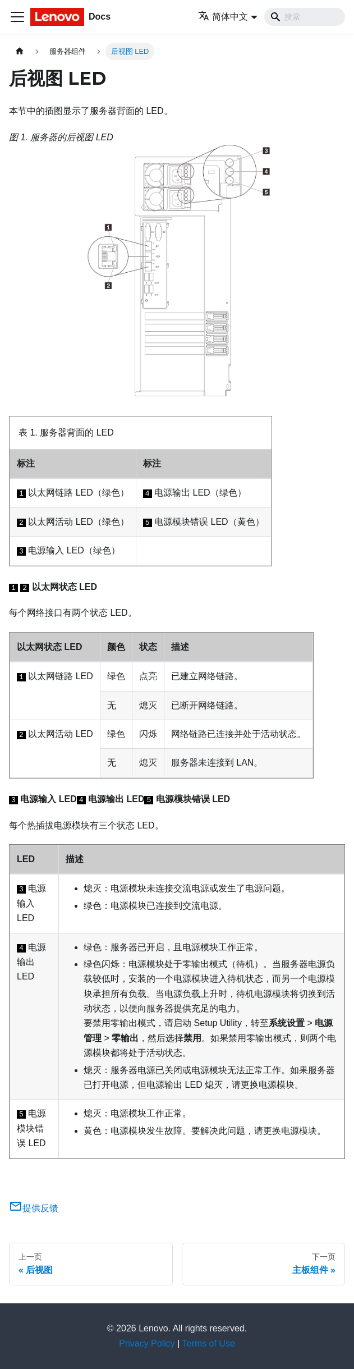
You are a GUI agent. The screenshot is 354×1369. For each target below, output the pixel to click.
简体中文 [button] (223, 16)
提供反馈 (33, 1208)
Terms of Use (208, 1343)
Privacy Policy (147, 1343)
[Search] (304, 17)
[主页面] (19, 51)
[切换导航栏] (17, 16)
